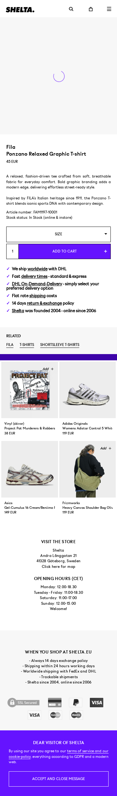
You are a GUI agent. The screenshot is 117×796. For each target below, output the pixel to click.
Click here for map (58, 566)
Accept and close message (58, 779)
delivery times (34, 276)
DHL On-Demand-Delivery (37, 284)
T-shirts (27, 345)
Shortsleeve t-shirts (59, 345)
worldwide (37, 269)
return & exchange (44, 303)
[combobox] (58, 234)
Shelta (18, 310)
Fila (9, 345)
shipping (37, 295)
